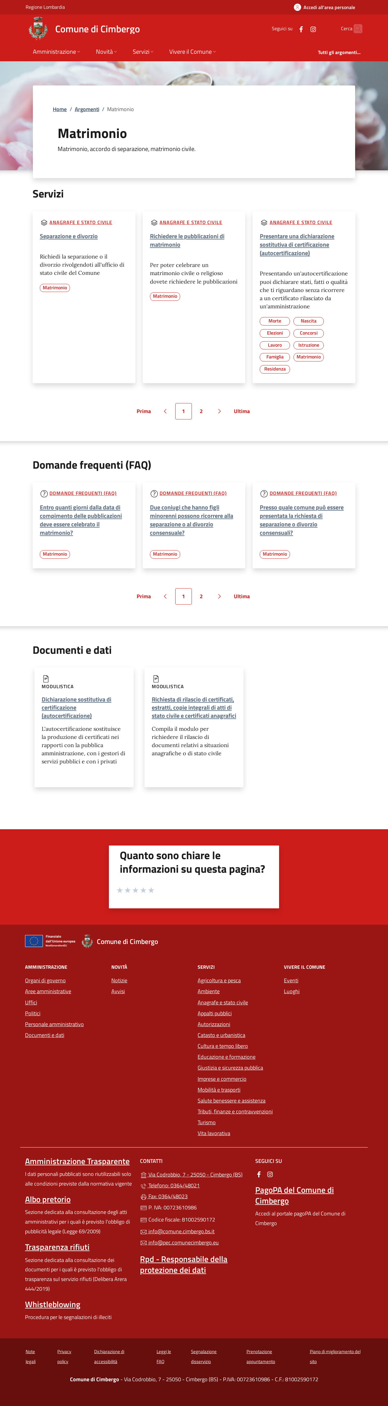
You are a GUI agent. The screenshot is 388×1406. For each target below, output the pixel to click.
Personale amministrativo (54, 1024)
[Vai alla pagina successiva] (220, 411)
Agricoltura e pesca (219, 980)
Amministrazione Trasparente (77, 1161)
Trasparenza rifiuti (57, 1247)
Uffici (31, 1002)
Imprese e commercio (222, 1079)
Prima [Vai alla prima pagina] (146, 413)
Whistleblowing (52, 1304)
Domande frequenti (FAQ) (83, 493)
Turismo (207, 1122)
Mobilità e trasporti (219, 1090)
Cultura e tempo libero (223, 1046)
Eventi (291, 980)
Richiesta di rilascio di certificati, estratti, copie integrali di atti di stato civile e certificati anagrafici (194, 707)
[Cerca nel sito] (355, 28)
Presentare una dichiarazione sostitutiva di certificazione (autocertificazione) (297, 244)
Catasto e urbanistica (221, 1035)
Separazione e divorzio (69, 236)
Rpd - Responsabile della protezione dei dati (183, 1264)
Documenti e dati (44, 1035)
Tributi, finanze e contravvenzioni (235, 1111)
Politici (32, 1013)
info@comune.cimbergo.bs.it (177, 1231)
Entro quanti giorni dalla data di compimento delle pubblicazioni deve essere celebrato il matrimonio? (81, 519)
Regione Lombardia (45, 7)
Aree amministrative (48, 991)
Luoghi (292, 991)
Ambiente (209, 991)
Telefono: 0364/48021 (170, 1185)
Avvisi (118, 991)
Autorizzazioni (214, 1024)
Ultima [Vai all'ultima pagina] (244, 413)
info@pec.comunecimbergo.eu (179, 1242)
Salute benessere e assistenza (232, 1100)
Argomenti (87, 109)
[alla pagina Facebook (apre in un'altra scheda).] (289, 28)
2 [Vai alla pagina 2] (204, 413)
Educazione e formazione (227, 1057)
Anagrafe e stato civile (80, 222)
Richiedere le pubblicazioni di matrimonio (187, 240)
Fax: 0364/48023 (164, 1196)
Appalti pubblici (215, 1013)
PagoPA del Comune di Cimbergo (294, 1195)
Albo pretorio (48, 1199)
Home (60, 109)
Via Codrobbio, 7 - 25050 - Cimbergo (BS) (194, 1174)
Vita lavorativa (214, 1133)
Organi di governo (45, 980)
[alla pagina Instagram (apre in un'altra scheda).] (301, 28)
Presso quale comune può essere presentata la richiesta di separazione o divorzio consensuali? (302, 519)
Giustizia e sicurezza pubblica (230, 1068)
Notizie (119, 980)
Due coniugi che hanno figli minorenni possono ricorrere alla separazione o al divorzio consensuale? (191, 519)
